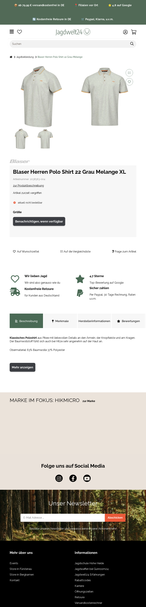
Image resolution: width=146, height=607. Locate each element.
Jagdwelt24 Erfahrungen (90, 574)
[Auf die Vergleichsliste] (129, 72)
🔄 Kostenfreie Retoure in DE (51, 19)
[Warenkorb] (133, 32)
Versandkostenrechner (88, 603)
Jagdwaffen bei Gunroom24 (92, 569)
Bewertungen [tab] (128, 321)
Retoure (79, 597)
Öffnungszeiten (84, 591)
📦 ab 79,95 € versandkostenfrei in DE (39, 5)
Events (14, 563)
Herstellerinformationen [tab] (94, 321)
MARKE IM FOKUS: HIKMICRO (45, 400)
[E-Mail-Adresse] (62, 518)
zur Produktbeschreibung (28, 185)
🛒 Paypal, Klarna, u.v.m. (97, 19)
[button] (125, 32)
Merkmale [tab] (60, 321)
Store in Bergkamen (22, 574)
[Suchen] (69, 44)
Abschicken (115, 517)
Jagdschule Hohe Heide (89, 563)
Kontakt (15, 580)
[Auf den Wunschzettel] (129, 81)
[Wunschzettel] (19, 32)
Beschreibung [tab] (26, 321)
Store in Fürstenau (21, 569)
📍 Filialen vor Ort (86, 5)
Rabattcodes (83, 580)
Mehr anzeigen (22, 367)
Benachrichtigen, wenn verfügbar (39, 221)
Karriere (79, 586)
